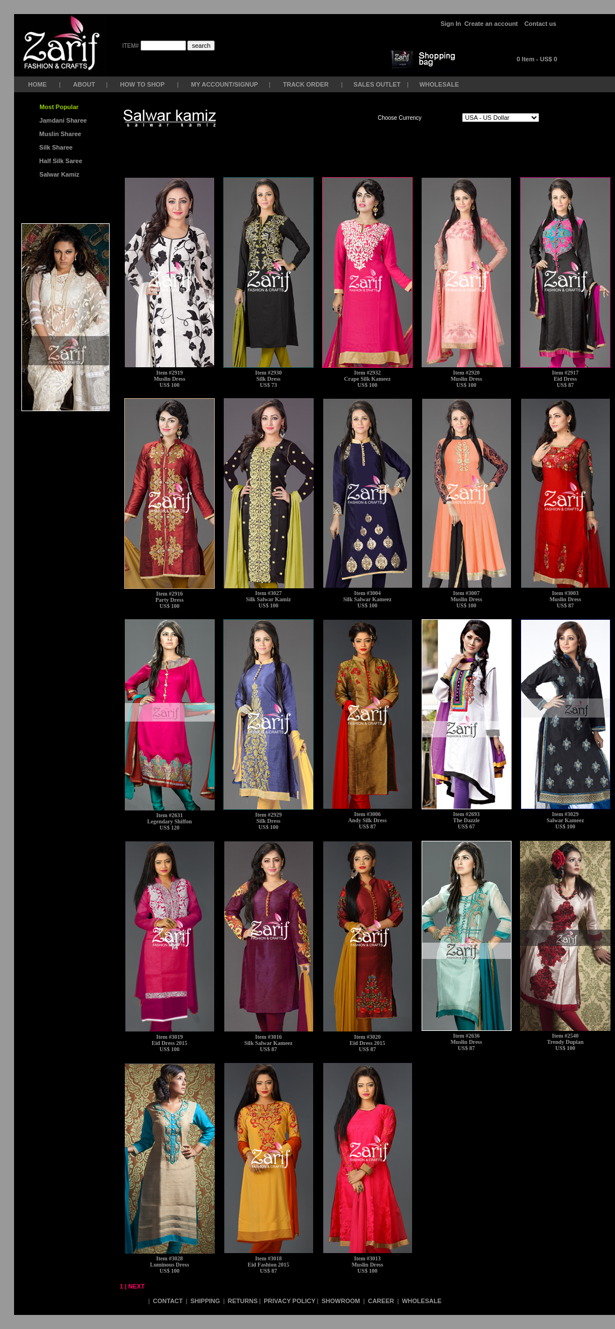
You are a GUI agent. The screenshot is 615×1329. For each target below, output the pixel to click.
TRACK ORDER (305, 84)
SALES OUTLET (378, 84)
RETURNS (242, 1301)
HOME (37, 84)
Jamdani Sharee (61, 120)
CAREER (382, 1301)
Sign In (451, 23)
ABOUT (84, 84)
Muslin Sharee (60, 133)
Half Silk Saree (60, 160)
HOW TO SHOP (142, 84)
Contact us (540, 23)
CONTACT (168, 1301)
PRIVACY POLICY (289, 1301)
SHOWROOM (342, 1301)
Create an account (491, 23)
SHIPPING (205, 1301)
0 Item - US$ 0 (537, 59)
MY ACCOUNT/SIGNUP (224, 84)
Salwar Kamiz (57, 174)
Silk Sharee (55, 147)
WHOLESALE (439, 84)
